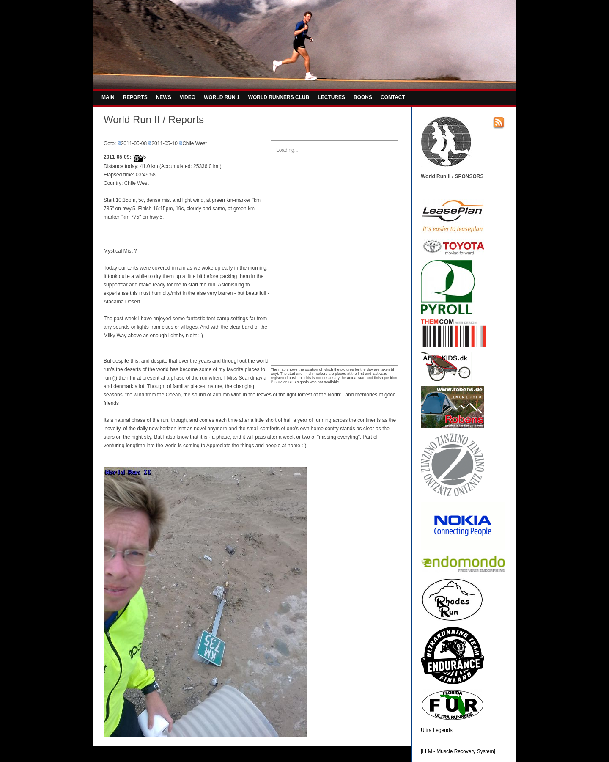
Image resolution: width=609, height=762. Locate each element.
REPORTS (135, 97)
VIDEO (187, 97)
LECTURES (331, 97)
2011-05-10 (164, 143)
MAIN (108, 97)
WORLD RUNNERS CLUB (279, 97)
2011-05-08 (134, 143)
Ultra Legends (437, 730)
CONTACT (393, 97)
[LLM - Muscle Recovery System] (458, 751)
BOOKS (363, 97)
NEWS (163, 97)
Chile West (194, 143)
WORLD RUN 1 (222, 97)
